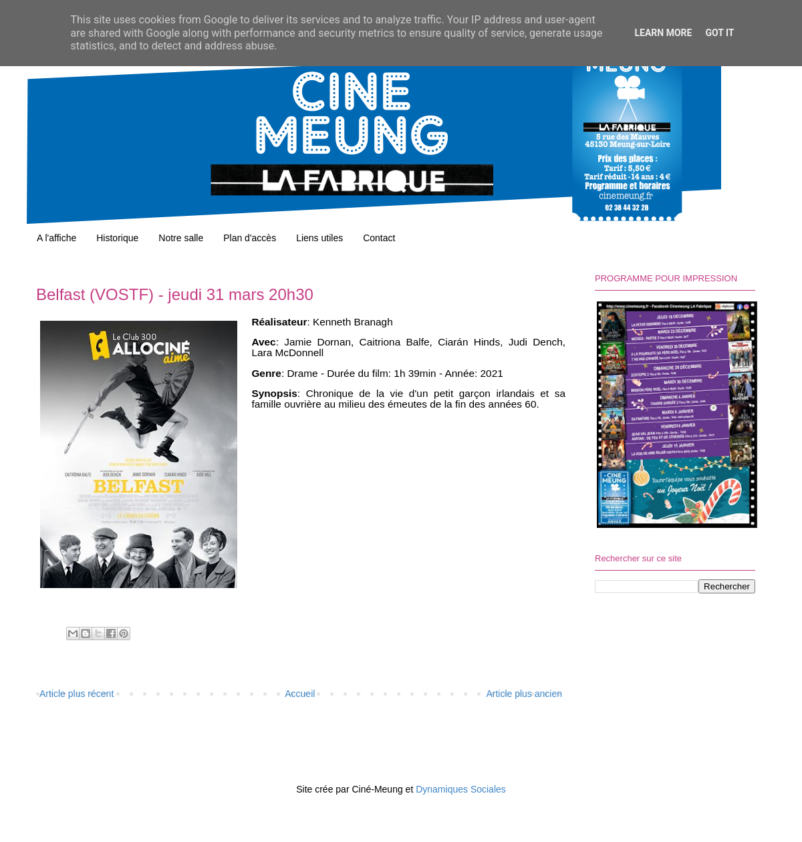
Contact (379, 238)
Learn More (663, 32)
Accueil (300, 693)
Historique (117, 238)
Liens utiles (319, 238)
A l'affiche (56, 238)
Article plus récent (76, 693)
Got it (719, 32)
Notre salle (180, 238)
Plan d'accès (249, 238)
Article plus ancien (524, 693)
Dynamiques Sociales (461, 789)
